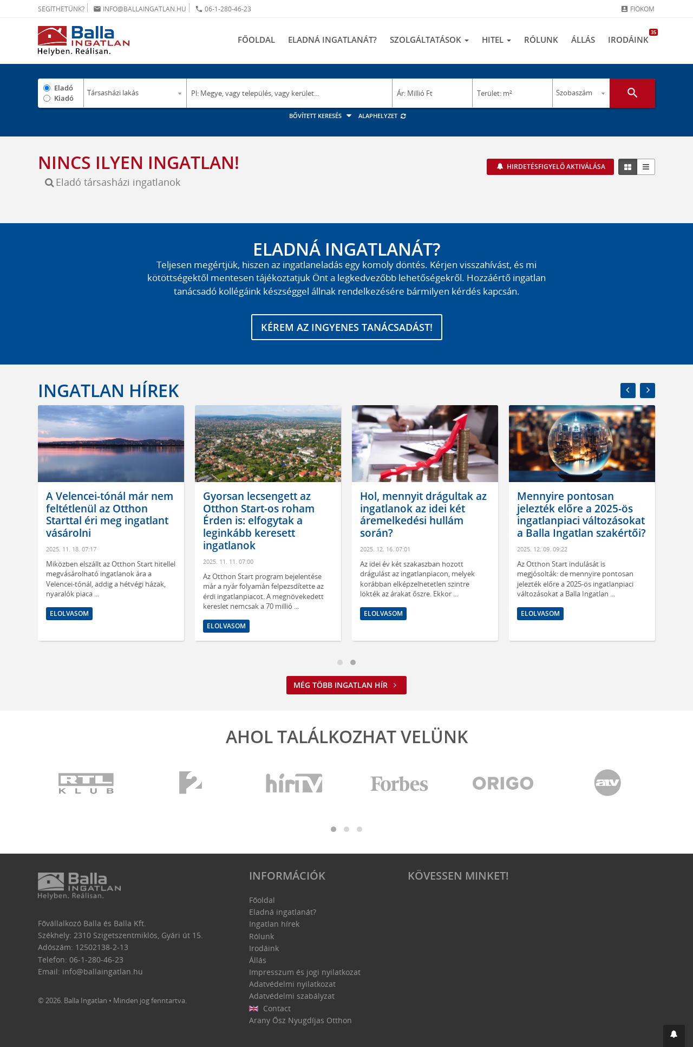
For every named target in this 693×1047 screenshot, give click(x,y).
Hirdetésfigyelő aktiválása (555, 166)
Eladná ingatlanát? (332, 39)
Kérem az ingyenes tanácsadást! (347, 327)
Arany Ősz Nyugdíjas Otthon (300, 1020)
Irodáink (631, 37)
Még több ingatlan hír (346, 685)
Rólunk (541, 39)
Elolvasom (72, 613)
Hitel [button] (496, 39)
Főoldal (256, 39)
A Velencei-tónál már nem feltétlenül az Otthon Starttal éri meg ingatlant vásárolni (112, 514)
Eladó (63, 88)
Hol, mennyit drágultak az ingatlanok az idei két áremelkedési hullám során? (426, 514)
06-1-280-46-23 (223, 9)
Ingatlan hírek (108, 390)
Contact (270, 1008)
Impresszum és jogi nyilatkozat (305, 972)
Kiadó (64, 98)
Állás (583, 39)
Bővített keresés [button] (322, 116)
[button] (674, 1036)
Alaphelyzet (382, 116)
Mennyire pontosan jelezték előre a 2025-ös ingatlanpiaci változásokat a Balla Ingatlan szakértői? (584, 514)
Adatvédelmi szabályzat (292, 996)
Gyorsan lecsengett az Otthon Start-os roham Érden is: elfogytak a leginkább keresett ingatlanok (262, 520)
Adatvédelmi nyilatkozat (292, 984)
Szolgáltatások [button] (429, 39)
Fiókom (637, 9)
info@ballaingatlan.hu (139, 9)
